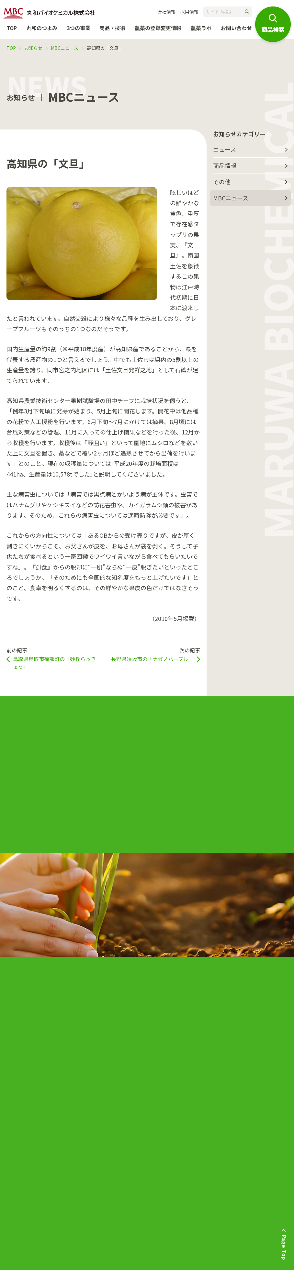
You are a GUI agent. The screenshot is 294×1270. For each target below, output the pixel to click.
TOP (11, 28)
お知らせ (33, 48)
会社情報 (166, 11)
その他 (222, 181)
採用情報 (189, 11)
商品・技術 (112, 28)
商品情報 (224, 165)
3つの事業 (78, 28)
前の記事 (53, 658)
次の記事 (155, 654)
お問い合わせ (236, 28)
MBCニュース (64, 48)
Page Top (284, 1247)
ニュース (224, 149)
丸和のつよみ (41, 28)
